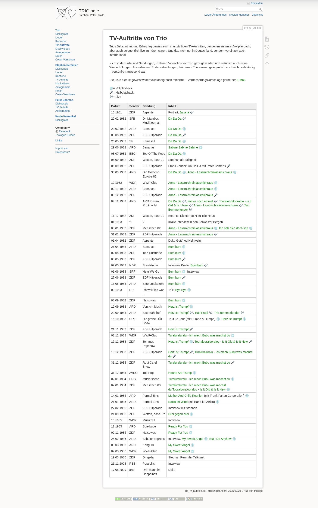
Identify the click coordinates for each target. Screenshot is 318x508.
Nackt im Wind (177, 402)
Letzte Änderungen (216, 14)
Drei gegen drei (178, 414)
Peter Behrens (64, 99)
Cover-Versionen (65, 59)
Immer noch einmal (200, 201)
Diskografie (61, 33)
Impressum (61, 148)
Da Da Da (174, 118)
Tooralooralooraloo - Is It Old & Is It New (221, 341)
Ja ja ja (184, 112)
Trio (57, 30)
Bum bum (174, 246)
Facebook (65, 131)
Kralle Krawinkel (65, 116)
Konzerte (60, 41)
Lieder (59, 37)
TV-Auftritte (62, 45)
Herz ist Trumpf (178, 306)
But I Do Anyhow (220, 438)
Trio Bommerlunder (227, 312)
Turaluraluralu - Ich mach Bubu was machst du (199, 335)
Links (58, 140)
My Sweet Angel (192, 438)
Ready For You (178, 426)
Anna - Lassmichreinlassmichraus (209, 172)
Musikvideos (62, 48)
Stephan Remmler (66, 65)
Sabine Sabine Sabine (183, 147)
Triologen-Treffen (65, 135)
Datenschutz (62, 152)
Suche (261, 9)
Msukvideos (62, 83)
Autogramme (62, 52)
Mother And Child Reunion (185, 395)
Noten (58, 55)
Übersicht (257, 14)
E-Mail (241, 80)
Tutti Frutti (201, 312)
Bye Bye (180, 290)
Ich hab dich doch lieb (233, 228)
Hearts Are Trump (180, 372)
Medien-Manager (239, 14)
